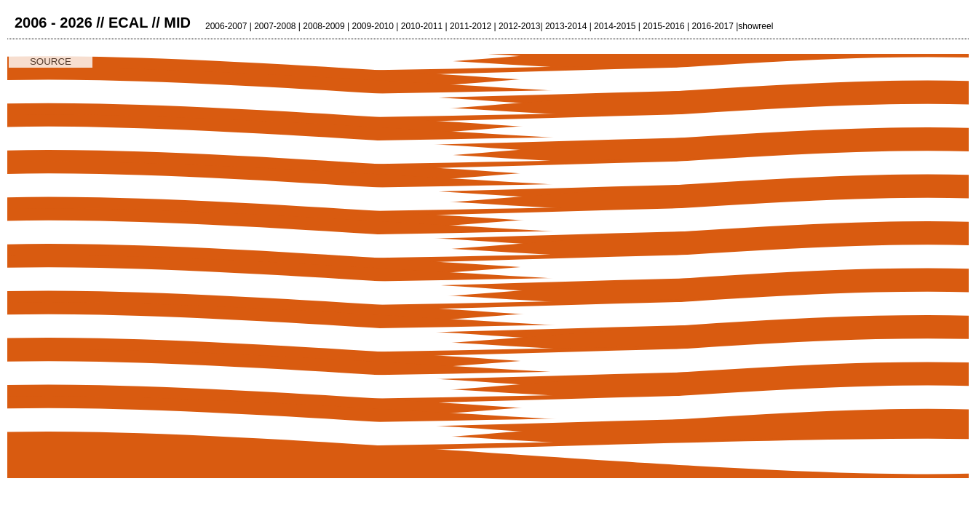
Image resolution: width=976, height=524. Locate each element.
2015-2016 (663, 26)
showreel (755, 26)
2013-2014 (566, 26)
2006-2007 (226, 26)
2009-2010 (373, 26)
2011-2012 (470, 26)
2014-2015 (614, 26)
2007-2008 (274, 26)
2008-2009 (323, 26)
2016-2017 (712, 26)
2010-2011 (422, 26)
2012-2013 (519, 26)
